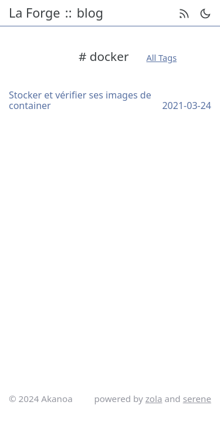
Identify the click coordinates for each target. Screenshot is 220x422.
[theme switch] (205, 13)
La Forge (34, 13)
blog (90, 13)
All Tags (162, 57)
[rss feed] (184, 13)
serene (197, 398)
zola (154, 398)
